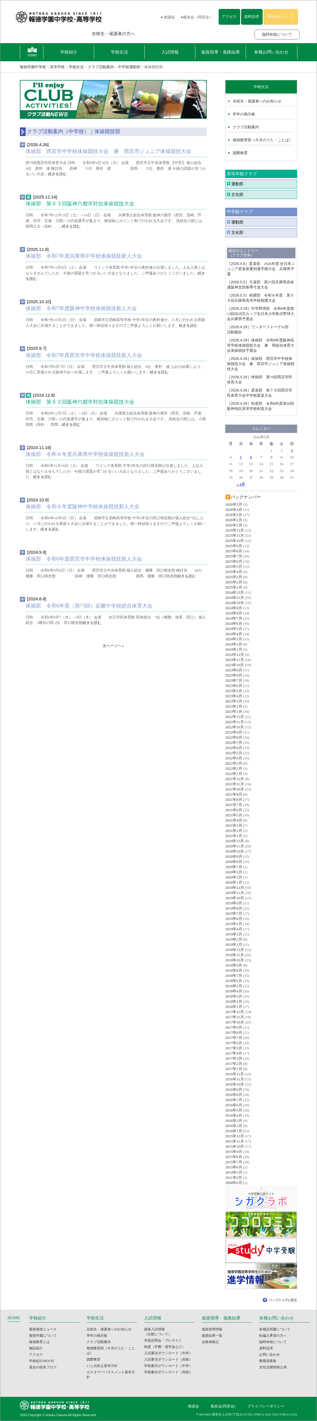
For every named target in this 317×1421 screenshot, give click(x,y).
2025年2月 (233, 582)
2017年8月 (233, 1032)
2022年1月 (233, 773)
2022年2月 (233, 768)
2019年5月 (233, 924)
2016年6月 (233, 1105)
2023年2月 (233, 706)
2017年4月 (233, 1053)
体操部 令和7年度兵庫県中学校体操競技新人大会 (84, 256)
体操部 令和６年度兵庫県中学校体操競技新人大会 (85, 454)
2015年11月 (234, 1141)
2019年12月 (234, 887)
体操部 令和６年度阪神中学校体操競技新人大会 (83, 506)
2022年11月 (234, 722)
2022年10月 (234, 727)
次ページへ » (113, 645)
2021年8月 (233, 799)
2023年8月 (233, 675)
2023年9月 (233, 670)
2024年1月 (233, 649)
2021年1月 (233, 836)
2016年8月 (233, 1095)
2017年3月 (233, 1058)
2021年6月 (233, 810)
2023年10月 (234, 665)
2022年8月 (233, 737)
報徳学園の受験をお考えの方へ (48, 33)
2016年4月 (233, 1115)
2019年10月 (234, 898)
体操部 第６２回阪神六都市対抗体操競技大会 (80, 402)
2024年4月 (233, 634)
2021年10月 (234, 789)
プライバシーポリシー (265, 1406)
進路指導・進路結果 (220, 52)
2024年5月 (233, 629)
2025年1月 (233, 587)
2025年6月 (233, 561)
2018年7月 (233, 975)
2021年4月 (233, 820)
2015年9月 (233, 1151)
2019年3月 (233, 934)
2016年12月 (234, 1074)
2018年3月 (233, 996)
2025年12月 (234, 530)
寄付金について (281, 16)
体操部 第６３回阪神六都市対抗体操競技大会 (80, 204)
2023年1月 (233, 711)
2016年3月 (233, 1120)
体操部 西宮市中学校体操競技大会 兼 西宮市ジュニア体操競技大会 (108, 151)
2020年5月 (233, 872)
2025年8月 (233, 551)
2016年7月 (233, 1100)
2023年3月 (233, 701)
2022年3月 (233, 763)
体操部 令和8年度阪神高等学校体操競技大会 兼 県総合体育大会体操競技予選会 (260, 345)
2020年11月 (234, 846)
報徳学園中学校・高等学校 (42, 67)
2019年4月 (233, 929)
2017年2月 (233, 1063)
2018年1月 (233, 1006)
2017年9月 (233, 1027)
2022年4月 (233, 758)
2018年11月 (234, 955)
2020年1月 (233, 882)
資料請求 (251, 16)
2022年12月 (234, 717)
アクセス (229, 16)
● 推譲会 (168, 17)
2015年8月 (233, 1157)
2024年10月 (234, 603)
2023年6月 (233, 685)
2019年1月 (233, 944)
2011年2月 (233, 1177)
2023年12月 (234, 654)
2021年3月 (233, 825)
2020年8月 (233, 862)
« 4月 (241, 484)
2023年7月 (233, 680)
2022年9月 (233, 732)
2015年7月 (233, 1162)
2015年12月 (234, 1136)
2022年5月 (233, 753)
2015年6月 (233, 1167)
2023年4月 (233, 696)
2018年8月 (233, 970)
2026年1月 (233, 525)
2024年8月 (233, 613)
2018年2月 (233, 1001)
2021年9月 (233, 794)
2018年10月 (234, 960)
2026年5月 (233, 504)
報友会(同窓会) (223, 1406)
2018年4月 (233, 991)
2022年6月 (233, 748)
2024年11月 (234, 597)
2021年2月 (233, 830)
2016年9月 (233, 1089)
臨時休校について (277, 34)
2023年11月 (234, 660)
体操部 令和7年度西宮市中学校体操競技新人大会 (84, 355)
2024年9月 (233, 608)
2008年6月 (233, 1183)
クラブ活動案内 (101, 67)
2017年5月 (233, 1048)
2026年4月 (233, 509)
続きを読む (57, 174)
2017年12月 (234, 1012)
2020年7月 (233, 867)
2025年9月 (233, 546)
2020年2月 (233, 877)
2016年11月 (234, 1079)
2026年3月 (233, 515)
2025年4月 (233, 572)
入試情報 (170, 52)
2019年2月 (233, 939)
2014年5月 (233, 1172)
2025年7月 (233, 556)
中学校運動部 (129, 67)
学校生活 (119, 52)
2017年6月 (233, 1043)
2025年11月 (234, 535)
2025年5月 (233, 566)
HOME (13, 1317)
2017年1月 (233, 1069)
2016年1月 (233, 1131)
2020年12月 (234, 841)
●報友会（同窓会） (197, 17)
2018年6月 (233, 981)
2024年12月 (234, 592)
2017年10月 (234, 1022)
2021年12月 (234, 779)
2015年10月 (234, 1146)
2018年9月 (233, 965)
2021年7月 (233, 805)
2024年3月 (233, 639)
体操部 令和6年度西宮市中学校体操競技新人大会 (84, 559)
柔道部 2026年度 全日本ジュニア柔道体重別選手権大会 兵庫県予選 (261, 268)
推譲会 (193, 1406)
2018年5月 (233, 986)
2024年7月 (233, 618)
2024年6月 (233, 623)
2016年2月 (233, 1126)
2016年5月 (233, 1110)
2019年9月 (233, 903)
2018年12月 (234, 950)
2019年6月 (233, 918)
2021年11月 (234, 784)
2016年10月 (234, 1084)
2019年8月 (233, 908)
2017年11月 (234, 1017)
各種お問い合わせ (271, 52)
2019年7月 (233, 913)
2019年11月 (234, 893)
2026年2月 (233, 520)
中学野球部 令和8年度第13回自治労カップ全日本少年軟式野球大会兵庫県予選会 (260, 313)
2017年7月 (233, 1038)
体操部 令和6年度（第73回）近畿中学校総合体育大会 (89, 606)
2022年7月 (233, 742)
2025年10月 (234, 540)
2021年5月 (233, 815)
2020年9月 (233, 856)
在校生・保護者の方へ (113, 33)
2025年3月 (233, 577)
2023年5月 (233, 691)
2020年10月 (234, 851)
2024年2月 (233, 644)
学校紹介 (68, 52)
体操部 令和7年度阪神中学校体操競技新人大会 (81, 308)
